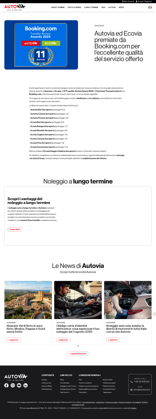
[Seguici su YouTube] (19, 386)
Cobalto (133, 408)
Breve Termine (58, 7)
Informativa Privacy (109, 389)
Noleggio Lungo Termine (68, 386)
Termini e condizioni (85, 383)
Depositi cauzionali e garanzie (88, 386)
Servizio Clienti (108, 380)
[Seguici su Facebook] (6, 386)
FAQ (80, 380)
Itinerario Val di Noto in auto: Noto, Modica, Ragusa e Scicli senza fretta (26, 328)
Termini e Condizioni (125, 402)
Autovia (112, 7)
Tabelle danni (107, 392)
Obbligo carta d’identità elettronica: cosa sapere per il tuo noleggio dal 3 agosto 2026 (78, 328)
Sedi (103, 7)
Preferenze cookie (112, 402)
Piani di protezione (109, 386)
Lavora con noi (46, 383)
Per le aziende (74, 7)
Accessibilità (136, 402)
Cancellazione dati (78, 405)
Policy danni (83, 392)
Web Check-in (64, 392)
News (121, 7)
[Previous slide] (1, 314)
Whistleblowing (47, 389)
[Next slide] (154, 314)
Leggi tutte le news (78, 354)
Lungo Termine (91, 7)
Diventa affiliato (47, 386)
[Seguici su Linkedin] (25, 386)
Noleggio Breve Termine (68, 389)
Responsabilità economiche (88, 389)
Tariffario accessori (109, 383)
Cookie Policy (100, 402)
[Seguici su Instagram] (13, 386)
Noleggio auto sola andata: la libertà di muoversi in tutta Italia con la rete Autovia (126, 328)
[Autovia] (15, 7)
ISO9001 (145, 402)
